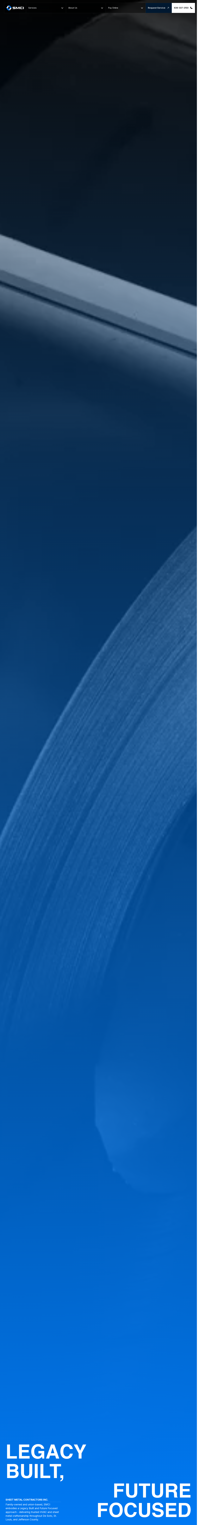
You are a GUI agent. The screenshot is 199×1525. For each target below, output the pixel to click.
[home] (15, 8)
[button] (46, 8)
